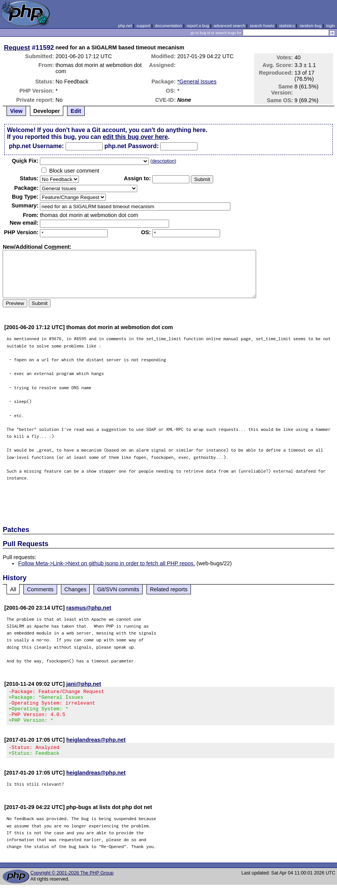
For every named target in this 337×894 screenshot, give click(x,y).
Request (17, 47)
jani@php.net (83, 684)
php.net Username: (36, 146)
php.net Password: (131, 146)
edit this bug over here (135, 137)
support (143, 25)
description (163, 161)
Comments (40, 589)
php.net (125, 25)
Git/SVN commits (118, 589)
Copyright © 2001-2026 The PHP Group (71, 882)
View (16, 111)
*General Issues (196, 81)
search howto (262, 25)
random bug (310, 25)
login (330, 25)
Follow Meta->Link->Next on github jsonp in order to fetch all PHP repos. (106, 563)
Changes (75, 589)
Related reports (168, 589)
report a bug (198, 25)
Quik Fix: (25, 161)
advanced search (229, 25)
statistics (287, 25)
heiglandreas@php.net (96, 747)
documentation (168, 25)
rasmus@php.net (88, 608)
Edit (76, 111)
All (13, 589)
